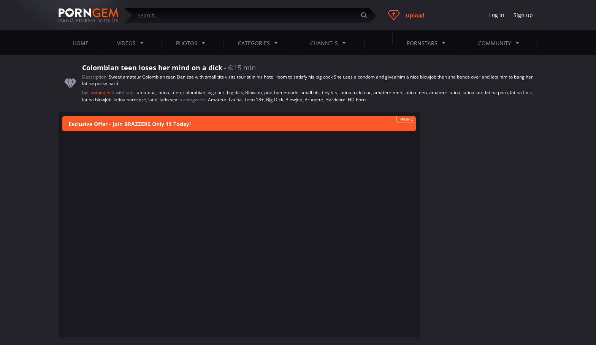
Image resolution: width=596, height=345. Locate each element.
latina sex (473, 92)
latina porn (496, 92)
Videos (132, 43)
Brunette (313, 99)
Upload (406, 15)
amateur (146, 92)
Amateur (217, 99)
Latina (235, 99)
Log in (496, 15)
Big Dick (274, 99)
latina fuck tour (355, 92)
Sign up (523, 15)
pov (268, 92)
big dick (235, 92)
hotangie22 (103, 92)
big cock (216, 92)
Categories (260, 43)
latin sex (168, 99)
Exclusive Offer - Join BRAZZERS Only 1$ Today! (129, 124)
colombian (194, 92)
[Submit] (366, 15)
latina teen (415, 92)
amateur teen (387, 92)
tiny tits (329, 92)
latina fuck (521, 92)
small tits (310, 92)
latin (152, 99)
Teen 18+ (254, 99)
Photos (192, 43)
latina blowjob (96, 99)
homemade (286, 92)
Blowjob (253, 92)
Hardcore (335, 99)
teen (176, 92)
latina (163, 92)
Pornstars (428, 43)
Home (81, 43)
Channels (330, 43)
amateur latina (444, 92)
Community (500, 43)
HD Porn (357, 99)
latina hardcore (130, 99)
